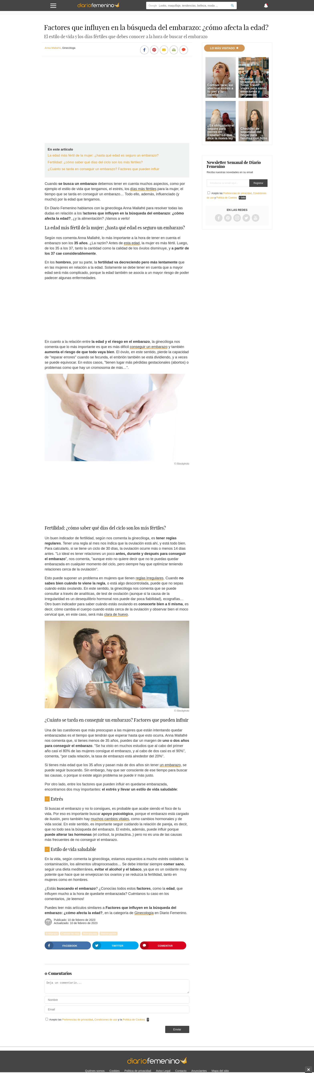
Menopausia (90, 933)
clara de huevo (116, 614)
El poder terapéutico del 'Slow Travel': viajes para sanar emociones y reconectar (254, 86)
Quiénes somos (95, 1070)
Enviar (177, 1029)
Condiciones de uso (106, 1019)
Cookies (115, 1070)
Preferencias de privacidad (77, 1019)
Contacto (180, 1070)
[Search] (232, 5)
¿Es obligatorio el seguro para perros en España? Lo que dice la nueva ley (220, 132)
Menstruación (108, 933)
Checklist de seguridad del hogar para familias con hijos (254, 133)
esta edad (132, 243)
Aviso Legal (163, 1070)
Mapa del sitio (220, 1070)
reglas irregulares (149, 578)
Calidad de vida (70, 933)
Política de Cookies (134, 1019)
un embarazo (170, 765)
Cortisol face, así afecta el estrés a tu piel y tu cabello (220, 89)
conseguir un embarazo (148, 347)
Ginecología (144, 913)
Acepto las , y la (97, 1019)
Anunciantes (199, 1070)
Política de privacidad (137, 1070)
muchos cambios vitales (110, 819)
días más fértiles (143, 189)
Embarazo (52, 933)
